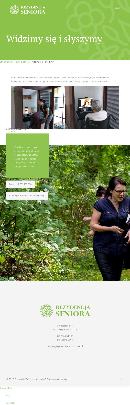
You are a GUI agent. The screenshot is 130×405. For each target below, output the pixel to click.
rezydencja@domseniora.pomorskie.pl (65, 346)
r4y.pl (67, 379)
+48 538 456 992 (65, 340)
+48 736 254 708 (65, 336)
